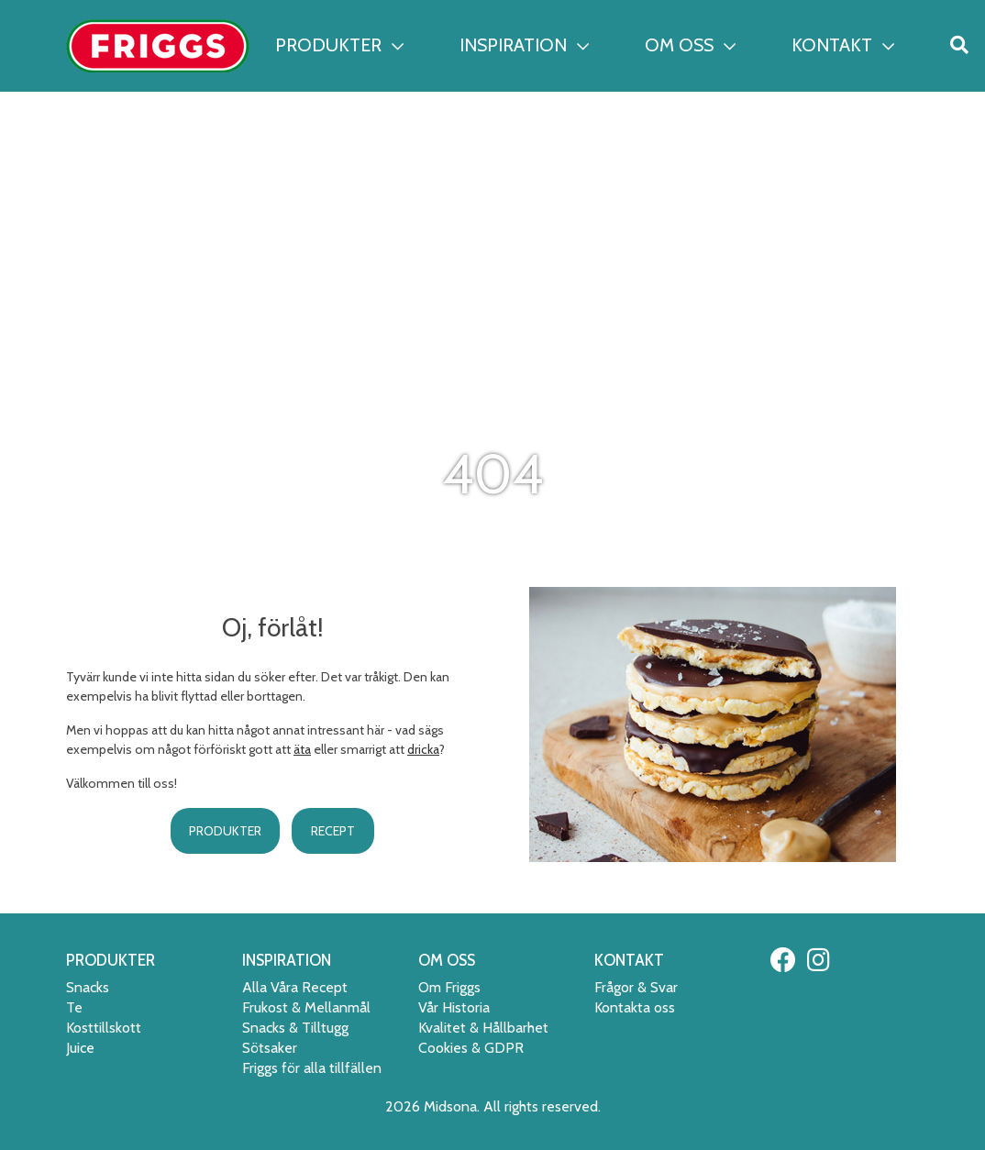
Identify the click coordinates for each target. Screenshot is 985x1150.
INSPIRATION (524, 45)
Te (74, 1007)
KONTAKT (842, 45)
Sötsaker (269, 1047)
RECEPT (333, 831)
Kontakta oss (634, 1007)
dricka (423, 749)
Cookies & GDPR (471, 1047)
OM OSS (690, 45)
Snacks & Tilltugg (295, 1027)
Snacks (87, 987)
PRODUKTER (339, 45)
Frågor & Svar (636, 987)
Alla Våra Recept (295, 987)
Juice (80, 1047)
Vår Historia (454, 1007)
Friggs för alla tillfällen (312, 1068)
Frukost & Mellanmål (306, 1007)
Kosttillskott (103, 1027)
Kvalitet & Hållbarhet (483, 1027)
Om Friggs (449, 987)
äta (302, 749)
